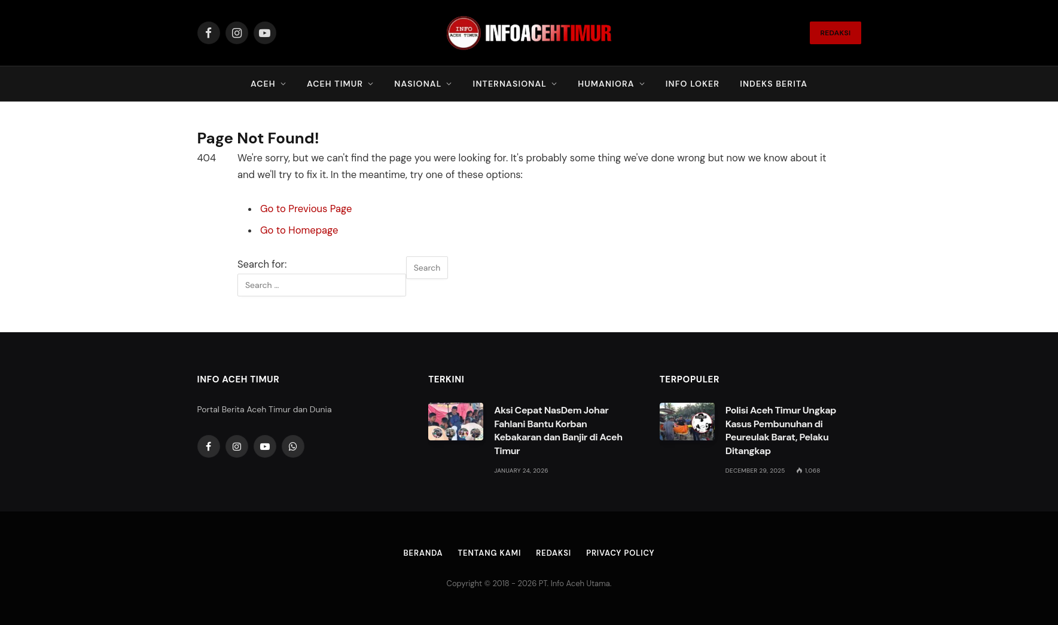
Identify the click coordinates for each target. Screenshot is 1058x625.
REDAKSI (835, 33)
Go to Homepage (299, 230)
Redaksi (553, 553)
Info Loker (692, 83)
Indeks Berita (773, 83)
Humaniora (606, 83)
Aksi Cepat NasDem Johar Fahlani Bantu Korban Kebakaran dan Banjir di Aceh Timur (558, 431)
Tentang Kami (490, 553)
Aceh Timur (335, 83)
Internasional (510, 83)
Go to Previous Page (306, 209)
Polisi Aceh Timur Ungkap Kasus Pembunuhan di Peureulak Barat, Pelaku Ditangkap (780, 431)
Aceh (263, 83)
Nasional (417, 83)
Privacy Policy (620, 553)
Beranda (423, 553)
